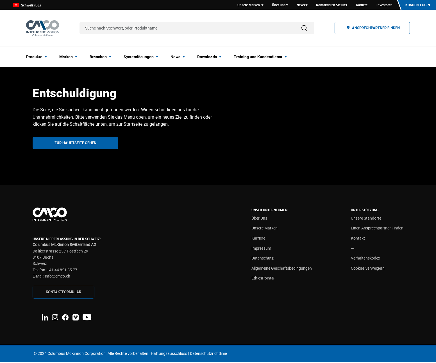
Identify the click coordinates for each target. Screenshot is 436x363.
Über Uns (259, 219)
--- (352, 249)
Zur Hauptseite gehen (75, 143)
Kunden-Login (417, 5)
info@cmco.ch (57, 277)
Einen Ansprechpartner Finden (377, 229)
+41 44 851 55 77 (62, 270)
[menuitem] (38, 57)
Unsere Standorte (366, 219)
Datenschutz (262, 259)
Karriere (258, 239)
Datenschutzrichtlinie (208, 354)
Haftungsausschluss (169, 354)
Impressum (261, 249)
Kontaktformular (63, 292)
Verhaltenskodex (365, 259)
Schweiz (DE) (27, 5)
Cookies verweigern (368, 269)
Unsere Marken (264, 229)
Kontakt (358, 239)
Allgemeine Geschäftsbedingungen (281, 269)
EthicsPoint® (262, 279)
